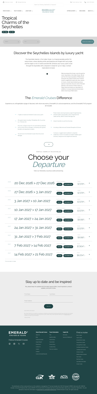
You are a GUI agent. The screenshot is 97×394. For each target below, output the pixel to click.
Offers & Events (71, 10)
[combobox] (48, 4)
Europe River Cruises (80, 340)
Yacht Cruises (79, 337)
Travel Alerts (52, 342)
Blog (37, 337)
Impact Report (39, 342)
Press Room (38, 344)
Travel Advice (52, 339)
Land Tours (28, 10)
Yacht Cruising (17, 10)
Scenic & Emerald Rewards (41, 354)
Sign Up (48, 306)
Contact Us (38, 346)
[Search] (62, 4)
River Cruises (6, 10)
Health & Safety (52, 337)
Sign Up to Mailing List (67, 337)
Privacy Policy (67, 314)
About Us (90, 10)
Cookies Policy (52, 346)
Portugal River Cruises (81, 344)
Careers (37, 349)
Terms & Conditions (53, 349)
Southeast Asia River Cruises (82, 347)
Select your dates (86, 41)
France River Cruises (80, 342)
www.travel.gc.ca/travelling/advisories (46, 389)
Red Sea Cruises (79, 359)
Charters (37, 351)
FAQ (50, 334)
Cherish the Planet (39, 339)
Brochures (82, 10)
